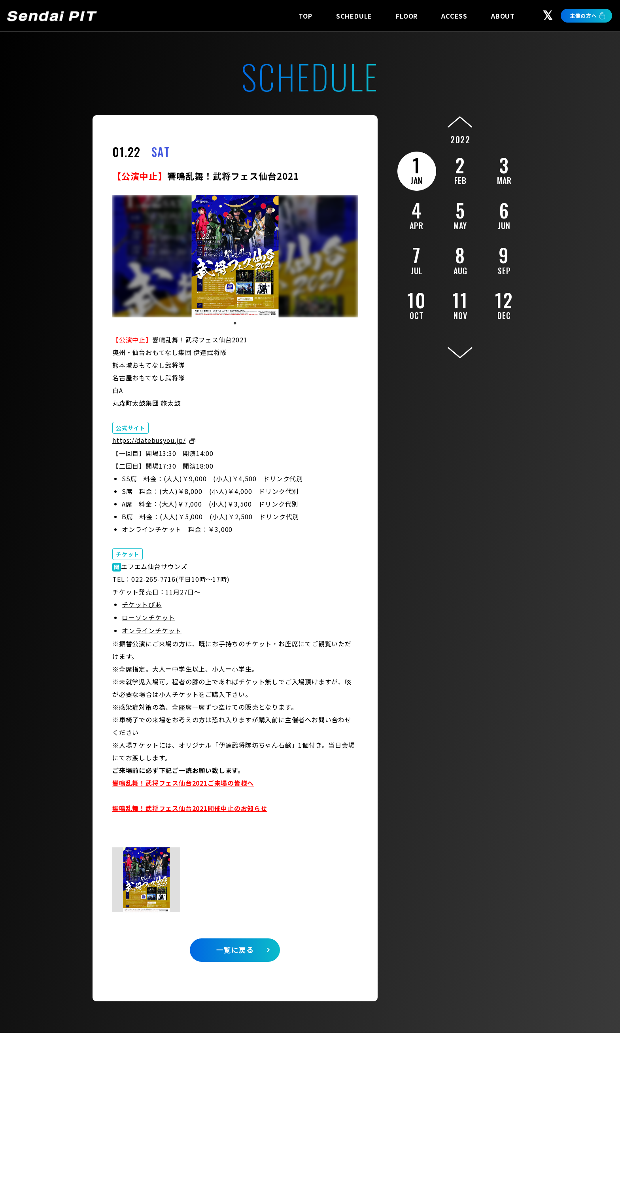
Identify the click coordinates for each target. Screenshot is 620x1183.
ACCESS (454, 16)
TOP (305, 16)
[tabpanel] (235, 256)
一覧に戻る (235, 948)
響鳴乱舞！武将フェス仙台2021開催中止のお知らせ (189, 806)
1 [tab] (235, 323)
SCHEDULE (354, 16)
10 (416, 304)
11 (460, 304)
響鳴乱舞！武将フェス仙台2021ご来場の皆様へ (183, 781)
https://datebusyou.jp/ (149, 440)
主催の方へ (583, 15)
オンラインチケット (151, 629)
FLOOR (407, 16)
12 (504, 304)
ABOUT (503, 16)
